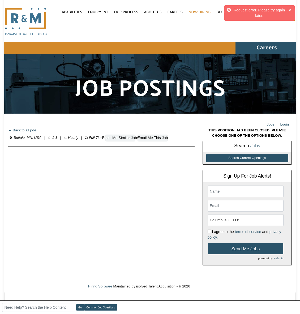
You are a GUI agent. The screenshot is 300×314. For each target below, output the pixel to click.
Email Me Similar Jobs (120, 138)
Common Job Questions (100, 307)
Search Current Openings (247, 158)
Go (80, 307)
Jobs (270, 124)
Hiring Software (100, 286)
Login (284, 124)
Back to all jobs (22, 130)
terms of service (248, 232)
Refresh (206, 286)
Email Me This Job (153, 138)
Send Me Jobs (245, 248)
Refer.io (279, 258)
